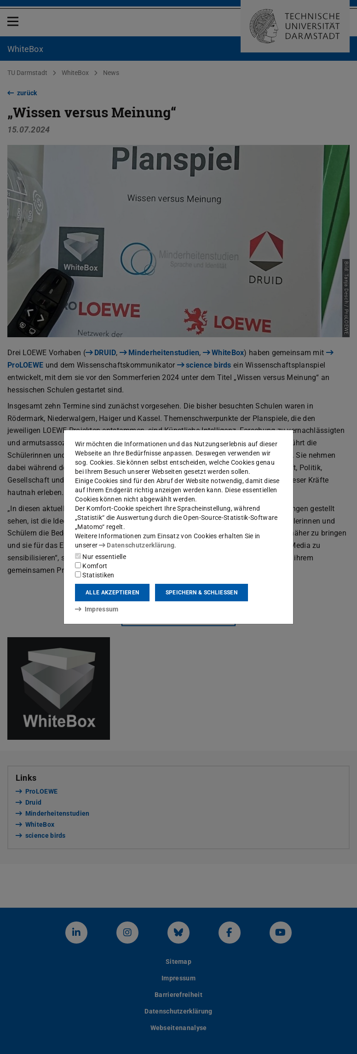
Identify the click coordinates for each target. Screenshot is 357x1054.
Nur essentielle (100, 556)
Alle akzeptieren (112, 592)
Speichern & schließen (201, 592)
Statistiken (95, 575)
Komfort (91, 566)
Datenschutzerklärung (136, 545)
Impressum (97, 609)
